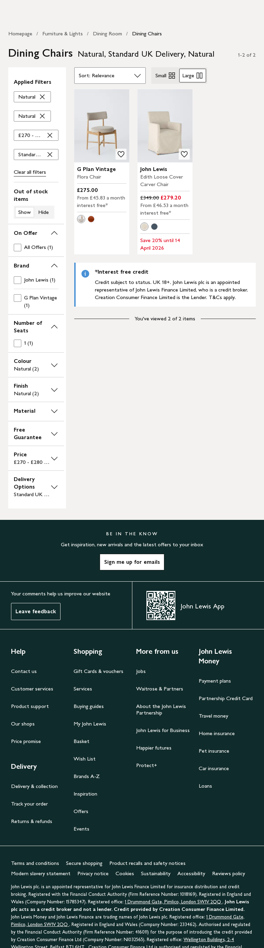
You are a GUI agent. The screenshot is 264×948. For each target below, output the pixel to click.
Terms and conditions (35, 863)
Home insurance (217, 733)
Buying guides (89, 706)
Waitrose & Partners (159, 688)
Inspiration (85, 793)
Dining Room (107, 33)
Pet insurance (214, 750)
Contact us (24, 671)
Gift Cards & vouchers (98, 671)
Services (83, 688)
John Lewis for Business (163, 730)
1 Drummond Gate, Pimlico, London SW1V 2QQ (173, 902)
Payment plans (215, 680)
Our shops (23, 723)
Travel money (213, 715)
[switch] (36, 203)
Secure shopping (84, 863)
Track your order (29, 803)
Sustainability (155, 873)
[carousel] (101, 125)
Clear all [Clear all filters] (30, 172)
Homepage (20, 33)
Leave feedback (35, 611)
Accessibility (191, 873)
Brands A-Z (87, 776)
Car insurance (214, 768)
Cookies (125, 873)
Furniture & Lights (62, 33)
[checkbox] (36, 247)
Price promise (26, 741)
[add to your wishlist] (121, 154)
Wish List (85, 758)
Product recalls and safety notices (147, 863)
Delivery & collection (34, 786)
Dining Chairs (147, 33)
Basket (81, 741)
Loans (205, 786)
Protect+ (146, 765)
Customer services (32, 688)
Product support (30, 706)
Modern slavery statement (40, 873)
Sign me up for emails (132, 562)
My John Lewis (90, 723)
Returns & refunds (31, 821)
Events (81, 828)
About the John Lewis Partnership (161, 709)
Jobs (141, 671)
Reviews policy (228, 873)
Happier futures (154, 747)
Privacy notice (93, 873)
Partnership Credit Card (226, 698)
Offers (81, 811)
